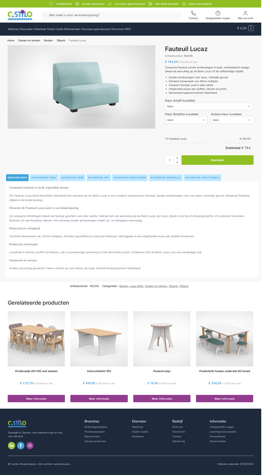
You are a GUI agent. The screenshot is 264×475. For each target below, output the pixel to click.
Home (10, 38)
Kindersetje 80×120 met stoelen (36, 369)
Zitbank (61, 38)
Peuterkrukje (161, 369)
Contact (193, 15)
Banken (48, 38)
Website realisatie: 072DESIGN (235, 462)
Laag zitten (136, 284)
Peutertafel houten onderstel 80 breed (224, 369)
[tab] (17, 175)
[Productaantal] (169, 158)
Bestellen (217, 158)
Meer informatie (36, 396)
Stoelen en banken (29, 38)
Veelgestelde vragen (218, 15)
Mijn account (245, 15)
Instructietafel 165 (99, 369)
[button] (245, 28)
